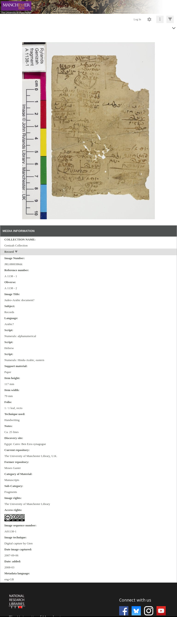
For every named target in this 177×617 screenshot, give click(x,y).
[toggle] (16, 252)
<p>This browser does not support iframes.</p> (88, 599)
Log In (137, 19)
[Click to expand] (170, 19)
